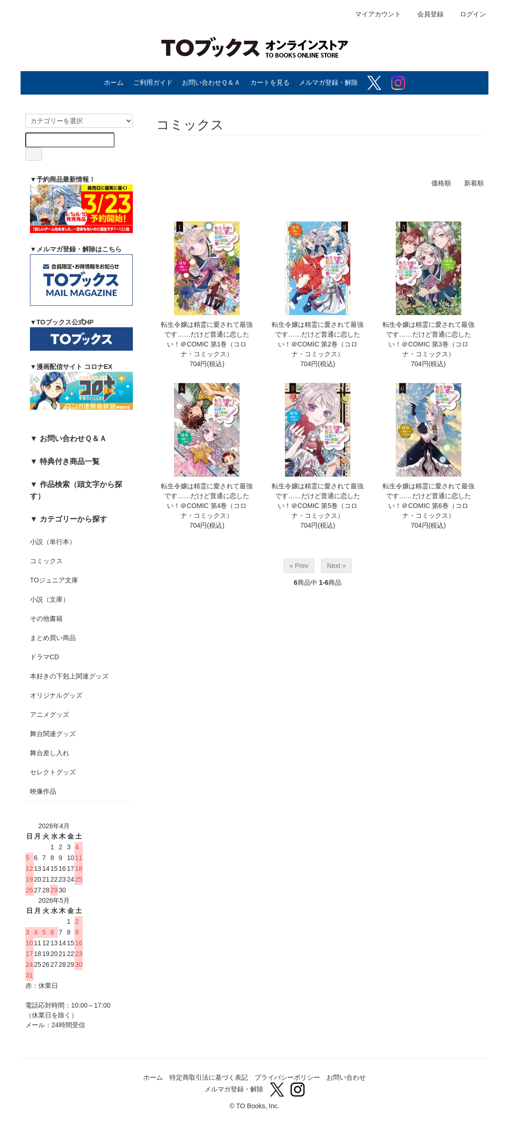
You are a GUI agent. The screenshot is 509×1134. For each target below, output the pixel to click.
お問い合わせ (346, 1077)
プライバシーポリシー (287, 1077)
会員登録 (425, 14)
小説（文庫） (49, 599)
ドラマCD (44, 657)
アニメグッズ (49, 714)
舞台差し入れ (49, 753)
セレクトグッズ (53, 772)
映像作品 (43, 791)
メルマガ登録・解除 (328, 82)
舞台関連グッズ (53, 733)
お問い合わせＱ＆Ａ (211, 82)
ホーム (114, 82)
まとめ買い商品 (53, 637)
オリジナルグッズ (56, 695)
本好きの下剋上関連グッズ (69, 676)
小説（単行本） (53, 541)
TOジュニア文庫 (54, 580)
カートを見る (270, 82)
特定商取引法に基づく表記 (208, 1077)
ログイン (468, 14)
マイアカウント (373, 14)
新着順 (474, 183)
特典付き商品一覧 (70, 461)
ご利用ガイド (153, 82)
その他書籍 (46, 618)
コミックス (46, 561)
